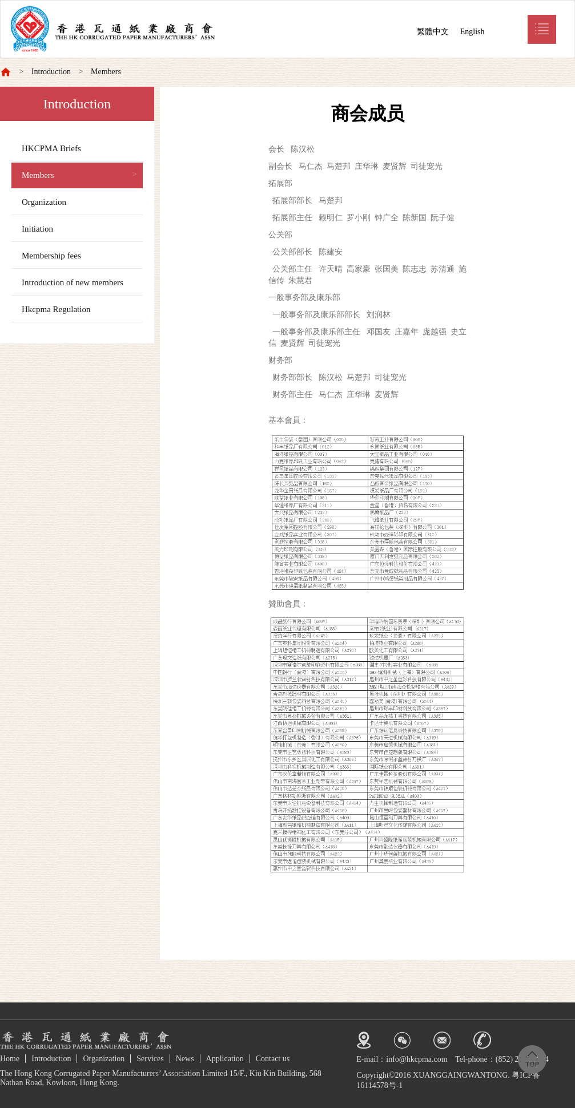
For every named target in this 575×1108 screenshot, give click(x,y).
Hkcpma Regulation (56, 309)
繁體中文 (433, 31)
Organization (44, 202)
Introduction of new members (72, 282)
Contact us (273, 1058)
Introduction (51, 71)
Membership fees (51, 255)
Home (9, 1058)
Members (106, 71)
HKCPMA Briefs (51, 148)
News (185, 1058)
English (472, 31)
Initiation (37, 228)
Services (149, 1058)
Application (225, 1058)
